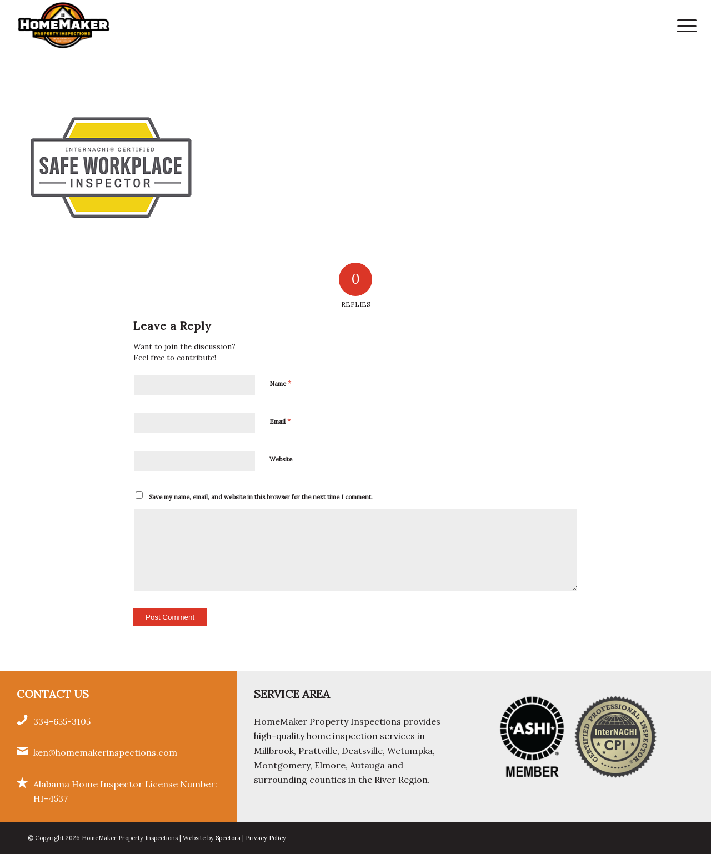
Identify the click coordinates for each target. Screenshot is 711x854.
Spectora (229, 838)
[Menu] (683, 25)
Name (280, 383)
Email (280, 421)
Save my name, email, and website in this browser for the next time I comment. (261, 497)
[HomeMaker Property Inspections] (63, 25)
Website (280, 459)
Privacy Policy (266, 838)
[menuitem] (683, 25)
